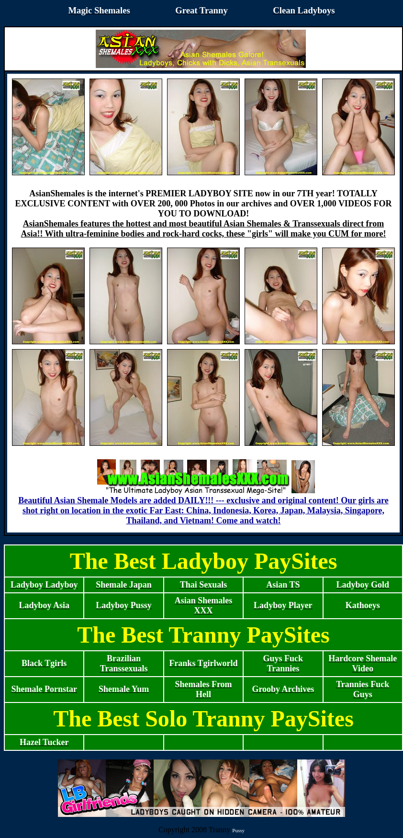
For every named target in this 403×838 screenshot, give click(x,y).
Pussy (238, 830)
